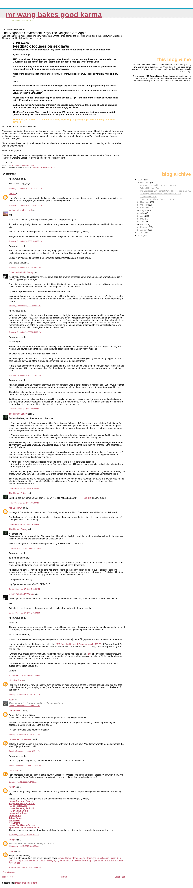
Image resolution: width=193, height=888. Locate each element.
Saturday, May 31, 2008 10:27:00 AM (23, 782)
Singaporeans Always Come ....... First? (157, 199)
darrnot (12, 193)
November (145, 202)
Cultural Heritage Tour (149, 188)
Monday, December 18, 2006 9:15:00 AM (24, 694)
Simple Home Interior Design (71, 858)
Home (64, 877)
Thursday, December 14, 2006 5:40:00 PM (25, 306)
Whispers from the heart (20, 210)
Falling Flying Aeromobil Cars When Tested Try (69, 860)
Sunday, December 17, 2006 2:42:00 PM (24, 675)
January (144, 230)
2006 (140, 180)
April (142, 221)
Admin (12, 787)
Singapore (15, 165)
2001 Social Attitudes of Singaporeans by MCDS (78, 644)
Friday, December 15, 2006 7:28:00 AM (24, 488)
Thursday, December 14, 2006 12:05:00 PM (25, 241)
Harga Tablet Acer (18, 806)
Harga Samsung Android (21, 808)
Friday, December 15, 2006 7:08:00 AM (24, 409)
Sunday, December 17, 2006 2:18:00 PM (24, 613)
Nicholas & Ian (16, 680)
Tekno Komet (15, 818)
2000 (140, 235)
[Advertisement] (177, 38)
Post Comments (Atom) (26, 883)
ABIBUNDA (14, 820)
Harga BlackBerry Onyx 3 (22, 825)
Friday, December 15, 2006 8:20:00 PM (24, 524)
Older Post (120, 877)
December (145, 182)
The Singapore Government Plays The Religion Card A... (165, 191)
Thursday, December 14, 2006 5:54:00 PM (25, 332)
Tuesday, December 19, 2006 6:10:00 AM (24, 751)
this (89, 654)
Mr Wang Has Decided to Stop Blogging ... (159, 185)
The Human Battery (18, 414)
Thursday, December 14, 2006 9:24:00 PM (25, 375)
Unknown (13, 770)
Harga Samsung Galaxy (21, 801)
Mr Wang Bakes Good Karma (54, 14)
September (145, 207)
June (142, 216)
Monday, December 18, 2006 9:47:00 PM (24, 734)
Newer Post (7, 877)
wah (11, 699)
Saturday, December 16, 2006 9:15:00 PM (25, 548)
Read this (86, 498)
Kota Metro (14, 823)
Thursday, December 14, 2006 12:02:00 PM (25, 205)
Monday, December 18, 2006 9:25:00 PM (24, 706)
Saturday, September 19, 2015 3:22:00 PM (25, 868)
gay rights (30, 165)
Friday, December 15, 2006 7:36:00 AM (24, 503)
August (143, 210)
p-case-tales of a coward (20, 739)
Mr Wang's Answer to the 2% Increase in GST (160, 194)
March (143, 224)
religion (22, 165)
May (142, 219)
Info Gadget (15, 815)
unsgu (12, 851)
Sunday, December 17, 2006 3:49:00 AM (24, 589)
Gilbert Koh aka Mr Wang (21, 272)
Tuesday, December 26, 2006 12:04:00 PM (25, 765)
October (144, 205)
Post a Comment (9, 872)
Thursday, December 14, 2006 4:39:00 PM (25, 267)
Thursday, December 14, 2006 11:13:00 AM (25, 189)
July (142, 213)
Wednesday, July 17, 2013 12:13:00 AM (24, 835)
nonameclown (15, 508)
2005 (140, 233)
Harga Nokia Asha (18, 813)
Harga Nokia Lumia (18, 811)
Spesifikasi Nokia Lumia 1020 (24, 828)
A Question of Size (148, 196)
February (144, 227)
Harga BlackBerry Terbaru (22, 803)
